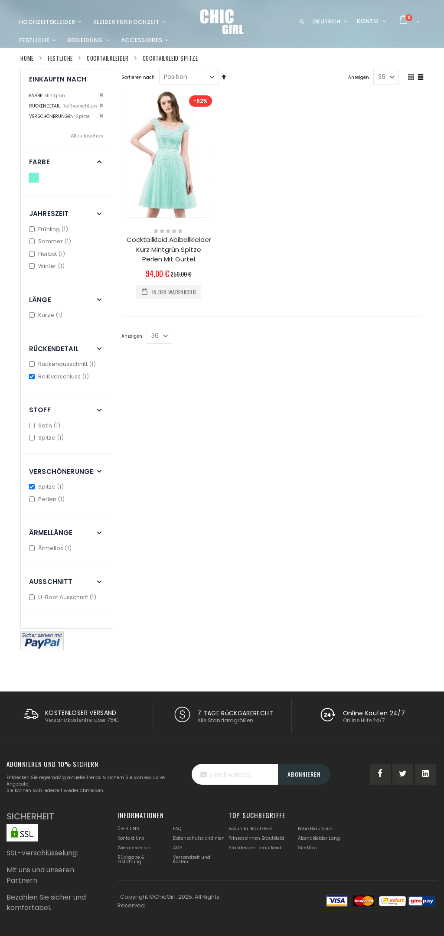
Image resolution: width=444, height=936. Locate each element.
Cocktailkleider (108, 58)
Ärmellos (51, 548)
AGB (177, 848)
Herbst (48, 254)
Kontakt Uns (131, 838)
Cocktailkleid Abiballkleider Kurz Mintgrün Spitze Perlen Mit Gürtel (169, 249)
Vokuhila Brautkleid (250, 828)
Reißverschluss (60, 376)
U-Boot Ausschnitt (63, 597)
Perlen (48, 499)
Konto (368, 21)
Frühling (49, 229)
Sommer (51, 241)
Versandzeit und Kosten (191, 859)
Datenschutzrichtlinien (199, 838)
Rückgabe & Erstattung (131, 859)
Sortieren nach (138, 77)
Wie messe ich (134, 848)
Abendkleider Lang (319, 838)
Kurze (47, 315)
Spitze (47, 438)
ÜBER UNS (128, 828)
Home (27, 58)
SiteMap (307, 848)
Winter (48, 266)
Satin (45, 425)
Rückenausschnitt (63, 364)
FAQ (177, 828)
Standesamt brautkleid (255, 848)
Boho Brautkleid (315, 828)
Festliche (60, 58)
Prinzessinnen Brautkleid (256, 838)
